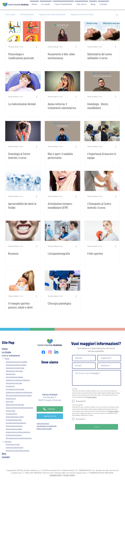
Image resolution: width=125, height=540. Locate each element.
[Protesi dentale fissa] (20, 419)
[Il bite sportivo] (102, 231)
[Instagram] (49, 352)
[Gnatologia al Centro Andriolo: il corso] (23, 131)
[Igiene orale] (20, 410)
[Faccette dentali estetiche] (20, 422)
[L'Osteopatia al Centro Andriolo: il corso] (102, 181)
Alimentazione (27, 14)
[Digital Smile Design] (20, 435)
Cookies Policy (56, 475)
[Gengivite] (20, 401)
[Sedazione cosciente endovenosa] (20, 392)
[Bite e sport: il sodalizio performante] (62, 131)
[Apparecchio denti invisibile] (20, 361)
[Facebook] (43, 352)
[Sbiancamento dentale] (20, 404)
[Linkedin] (56, 352)
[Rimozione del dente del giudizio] (20, 395)
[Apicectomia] (20, 398)
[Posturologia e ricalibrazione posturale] (23, 31)
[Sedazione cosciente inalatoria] (20, 380)
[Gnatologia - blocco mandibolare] (102, 81)
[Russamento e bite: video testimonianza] (62, 31)
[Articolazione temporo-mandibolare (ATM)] (62, 181)
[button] (63, 4)
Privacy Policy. (92, 397)
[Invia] (96, 427)
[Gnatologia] (20, 386)
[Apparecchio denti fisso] (20, 367)
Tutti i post (10, 14)
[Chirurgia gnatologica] (62, 281)
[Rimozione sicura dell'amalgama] (20, 438)
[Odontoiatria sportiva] (20, 425)
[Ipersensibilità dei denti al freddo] (23, 181)
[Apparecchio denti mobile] (20, 364)
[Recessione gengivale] (20, 370)
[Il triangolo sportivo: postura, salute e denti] (23, 281)
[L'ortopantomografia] (62, 231)
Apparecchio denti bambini (52, 14)
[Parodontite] (20, 373)
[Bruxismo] (23, 231)
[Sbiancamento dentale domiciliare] (20, 407)
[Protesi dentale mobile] (20, 416)
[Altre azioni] (37, 46)
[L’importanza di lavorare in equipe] (102, 131)
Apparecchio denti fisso (82, 14)
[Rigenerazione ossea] (20, 428)
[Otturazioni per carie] (20, 383)
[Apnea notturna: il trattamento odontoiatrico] (62, 81)
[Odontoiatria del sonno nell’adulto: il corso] (102, 31)
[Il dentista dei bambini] (20, 447)
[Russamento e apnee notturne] (20, 432)
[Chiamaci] (50, 409)
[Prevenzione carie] (20, 444)
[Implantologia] (20, 413)
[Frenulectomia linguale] (20, 389)
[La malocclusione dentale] (23, 81)
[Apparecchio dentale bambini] (20, 450)
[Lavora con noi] (50, 416)
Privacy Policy (114, 411)
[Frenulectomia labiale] (20, 377)
